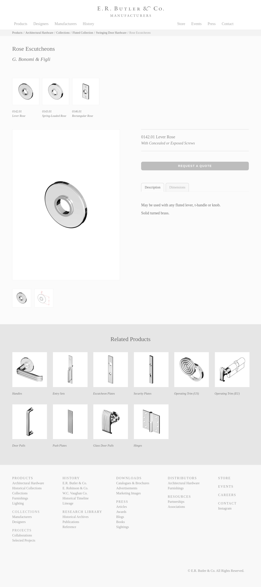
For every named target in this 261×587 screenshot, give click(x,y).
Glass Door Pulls (103, 445)
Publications (70, 522)
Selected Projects (23, 540)
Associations (176, 506)
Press (212, 24)
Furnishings (20, 498)
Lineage (67, 503)
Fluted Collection (83, 32)
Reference (69, 527)
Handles (17, 393)
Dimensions (177, 187)
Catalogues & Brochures (132, 483)
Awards (121, 512)
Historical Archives (75, 517)
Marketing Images (128, 493)
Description (152, 187)
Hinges (138, 445)
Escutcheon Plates (104, 393)
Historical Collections (27, 488)
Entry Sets (59, 393)
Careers (227, 495)
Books (120, 522)
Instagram (225, 508)
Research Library (82, 512)
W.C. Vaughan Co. (74, 493)
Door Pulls (18, 445)
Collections (63, 32)
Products (20, 24)
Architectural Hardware (39, 32)
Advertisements (126, 488)
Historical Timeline (75, 498)
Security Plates (142, 393)
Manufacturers (66, 24)
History (88, 24)
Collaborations (22, 535)
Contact (227, 24)
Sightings (122, 527)
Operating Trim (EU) (227, 393)
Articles (121, 506)
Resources (179, 496)
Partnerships (176, 501)
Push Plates (60, 445)
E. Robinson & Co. (75, 488)
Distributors (182, 478)
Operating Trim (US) (186, 393)
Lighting (18, 503)
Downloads (129, 478)
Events (196, 24)
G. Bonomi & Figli (31, 59)
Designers (41, 24)
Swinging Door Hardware (111, 32)
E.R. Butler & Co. (74, 483)
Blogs (120, 517)
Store (181, 24)
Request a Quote (195, 166)
